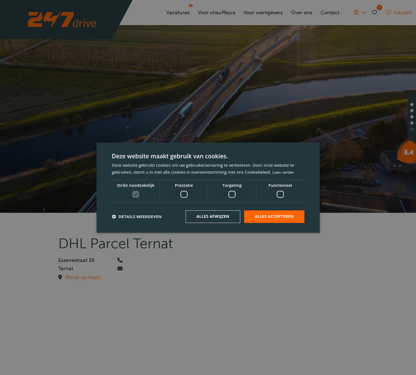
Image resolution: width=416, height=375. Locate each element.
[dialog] (208, 187)
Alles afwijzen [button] (212, 216)
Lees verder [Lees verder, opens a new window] (283, 172)
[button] (137, 216)
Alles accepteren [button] (274, 216)
